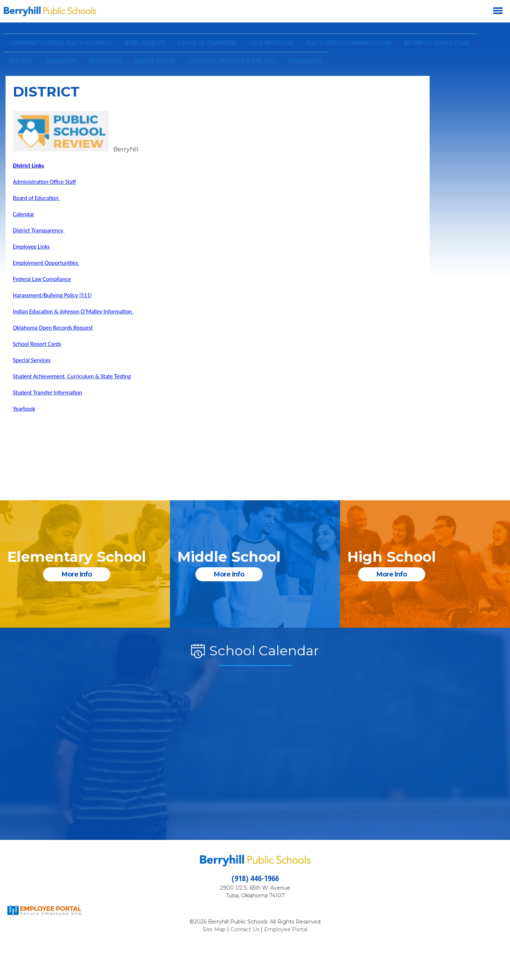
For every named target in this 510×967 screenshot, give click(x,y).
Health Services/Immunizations (348, 43)
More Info (77, 574)
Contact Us (244, 929)
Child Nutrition (271, 43)
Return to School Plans (437, 43)
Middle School (155, 61)
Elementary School (76, 556)
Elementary (60, 61)
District (21, 61)
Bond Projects (144, 43)
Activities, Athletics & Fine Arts (232, 61)
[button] (253, 11)
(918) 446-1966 (255, 877)
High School (105, 61)
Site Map (214, 929)
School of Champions (206, 43)
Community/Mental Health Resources (61, 43)
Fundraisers (305, 61)
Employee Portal (286, 929)
